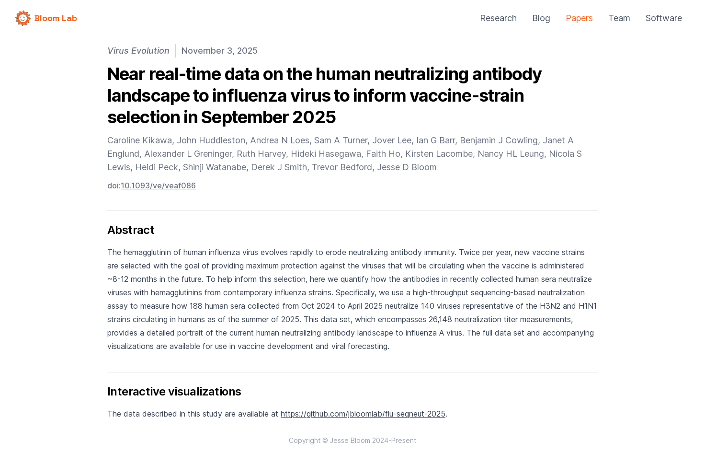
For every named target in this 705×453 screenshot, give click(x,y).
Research (498, 18)
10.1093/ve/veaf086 (158, 185)
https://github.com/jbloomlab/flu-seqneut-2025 (363, 413)
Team (619, 18)
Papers (579, 18)
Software (664, 18)
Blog (541, 18)
